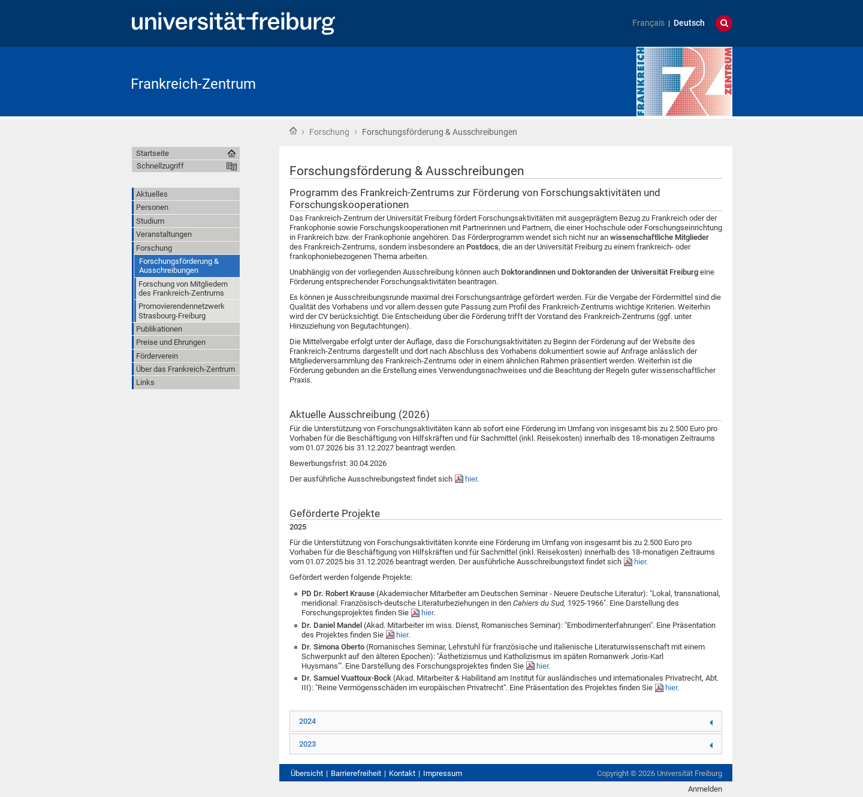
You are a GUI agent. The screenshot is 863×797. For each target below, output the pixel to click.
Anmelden (705, 788)
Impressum (442, 773)
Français (648, 23)
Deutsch (689, 23)
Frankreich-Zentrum (193, 84)
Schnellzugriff (160, 165)
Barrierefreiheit (356, 773)
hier (471, 478)
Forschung (329, 132)
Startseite (293, 131)
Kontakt (402, 773)
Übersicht (307, 773)
